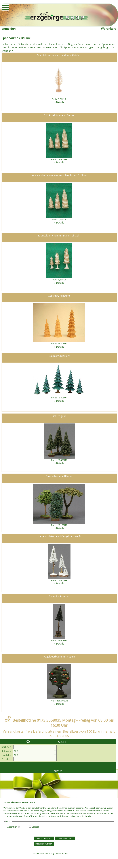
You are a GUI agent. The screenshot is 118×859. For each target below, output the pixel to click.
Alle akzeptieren (43, 838)
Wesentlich (12, 826)
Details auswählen (43, 844)
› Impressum (61, 853)
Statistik (35, 826)
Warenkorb (108, 29)
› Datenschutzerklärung (43, 853)
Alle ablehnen (65, 838)
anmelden (9, 29)
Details (60, 102)
